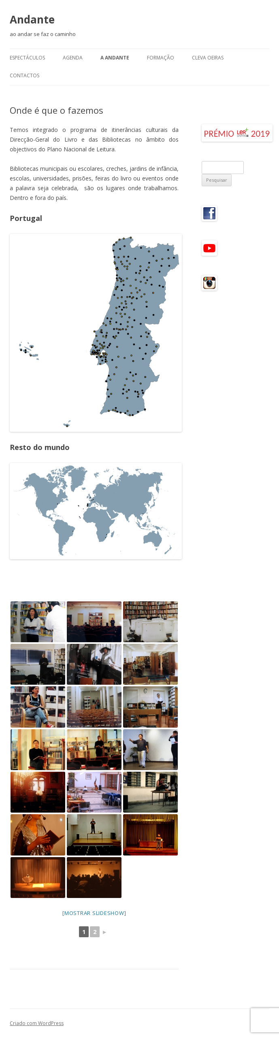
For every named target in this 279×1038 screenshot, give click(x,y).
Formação (160, 57)
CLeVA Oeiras (208, 57)
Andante (32, 19)
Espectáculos (27, 57)
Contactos (24, 75)
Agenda (73, 57)
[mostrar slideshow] (94, 913)
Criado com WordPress (37, 1023)
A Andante (114, 57)
